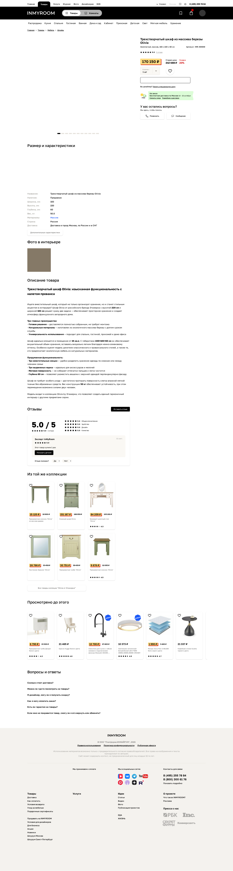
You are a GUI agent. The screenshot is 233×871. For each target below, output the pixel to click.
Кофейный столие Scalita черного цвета (187, 650)
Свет (144, 23)
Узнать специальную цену (164, 86)
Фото (76, 4)
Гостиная (71, 23)
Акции (30, 829)
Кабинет (108, 23)
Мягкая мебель (158, 23)
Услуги (56, 4)
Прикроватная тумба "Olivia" (70, 570)
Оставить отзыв (120, 409)
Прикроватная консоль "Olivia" (101, 570)
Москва (172, 4)
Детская (134, 23)
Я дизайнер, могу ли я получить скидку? (48, 695)
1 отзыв (159, 52)
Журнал (67, 4)
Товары (44, 4)
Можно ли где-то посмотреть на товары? (48, 689)
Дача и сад (95, 23)
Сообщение (181, 116)
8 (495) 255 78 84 (197, 4)
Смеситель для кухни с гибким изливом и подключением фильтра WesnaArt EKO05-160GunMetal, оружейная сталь (100, 651)
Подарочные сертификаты (40, 811)
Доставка (31, 797)
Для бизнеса (33, 825)
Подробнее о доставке (170, 98)
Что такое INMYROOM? (174, 797)
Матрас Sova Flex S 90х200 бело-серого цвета (158, 650)
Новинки (31, 832)
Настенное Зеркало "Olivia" (39, 570)
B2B (98, 4)
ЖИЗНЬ (121, 818)
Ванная (83, 23)
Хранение (175, 23)
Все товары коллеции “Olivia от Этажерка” (57, 588)
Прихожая (121, 23)
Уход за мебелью (35, 808)
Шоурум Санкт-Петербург (40, 839)
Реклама (167, 801)
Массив (54, 217)
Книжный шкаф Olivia (67, 519)
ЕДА (120, 815)
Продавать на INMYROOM (39, 818)
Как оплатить (33, 801)
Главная (31, 4)
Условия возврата (35, 804)
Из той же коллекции (47, 474)
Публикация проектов (129, 808)
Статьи (121, 797)
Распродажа (34, 23)
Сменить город (155, 98)
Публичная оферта (146, 745)
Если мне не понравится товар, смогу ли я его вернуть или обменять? (63, 713)
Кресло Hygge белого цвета (69, 649)
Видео (121, 801)
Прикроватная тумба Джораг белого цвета (40, 650)
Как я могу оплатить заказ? (41, 701)
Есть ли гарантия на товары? (42, 707)
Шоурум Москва (35, 836)
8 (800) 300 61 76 (174, 779)
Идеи (121, 793)
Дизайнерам (88, 4)
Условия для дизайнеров (39, 822)
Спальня (58, 23)
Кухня (47, 23)
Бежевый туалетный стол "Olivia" (99, 520)
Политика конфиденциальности (119, 745)
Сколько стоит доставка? (40, 682)
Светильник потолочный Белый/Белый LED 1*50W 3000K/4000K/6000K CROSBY (129, 651)
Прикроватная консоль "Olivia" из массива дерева (40, 520)
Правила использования (89, 745)
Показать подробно (172, 783)
